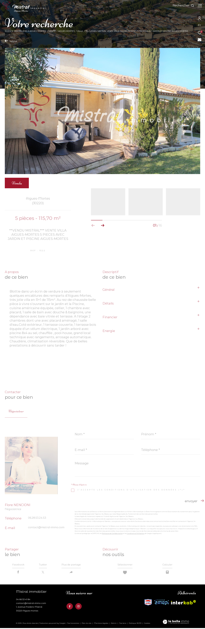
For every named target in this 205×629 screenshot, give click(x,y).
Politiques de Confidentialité (112, 533)
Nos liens (123, 624)
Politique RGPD (135, 624)
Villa (80, 31)
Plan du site (87, 624)
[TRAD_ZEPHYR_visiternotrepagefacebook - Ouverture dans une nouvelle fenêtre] (69, 607)
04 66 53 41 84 (23, 600)
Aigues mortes (66, 31)
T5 (86, 31)
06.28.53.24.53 (37, 517)
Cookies (147, 624)
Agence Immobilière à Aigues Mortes (26, 31)
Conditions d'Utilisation (135, 533)
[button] (103, 225)
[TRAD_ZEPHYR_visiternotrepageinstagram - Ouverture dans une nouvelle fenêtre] (78, 607)
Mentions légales (101, 624)
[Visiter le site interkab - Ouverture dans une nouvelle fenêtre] (148, 603)
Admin (114, 624)
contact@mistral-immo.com (46, 527)
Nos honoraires (73, 624)
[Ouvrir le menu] (200, 5)
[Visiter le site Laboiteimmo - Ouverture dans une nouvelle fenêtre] (176, 623)
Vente (52, 31)
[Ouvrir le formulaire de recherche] (182, 5)
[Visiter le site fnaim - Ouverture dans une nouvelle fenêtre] (161, 603)
